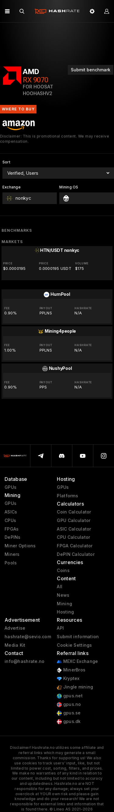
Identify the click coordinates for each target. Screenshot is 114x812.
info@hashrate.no (24, 661)
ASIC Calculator (74, 529)
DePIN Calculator (75, 554)
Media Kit (15, 645)
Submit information (78, 636)
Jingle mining (75, 687)
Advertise (15, 628)
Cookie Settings (74, 645)
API (60, 628)
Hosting (65, 612)
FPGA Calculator (74, 545)
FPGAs (12, 529)
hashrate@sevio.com (28, 636)
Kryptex (68, 678)
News (63, 595)
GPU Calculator (73, 520)
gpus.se (69, 713)
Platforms (67, 495)
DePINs (13, 537)
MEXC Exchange (77, 661)
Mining (64, 603)
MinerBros (71, 670)
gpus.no (69, 704)
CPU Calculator (73, 537)
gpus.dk (69, 721)
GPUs (10, 487)
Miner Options (20, 545)
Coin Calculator (74, 512)
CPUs (10, 520)
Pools (11, 562)
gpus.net (70, 696)
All (59, 586)
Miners (12, 554)
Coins (63, 570)
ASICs (11, 512)
